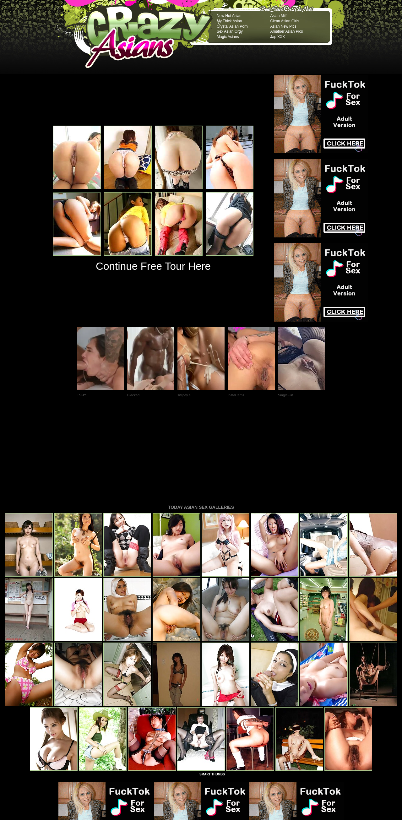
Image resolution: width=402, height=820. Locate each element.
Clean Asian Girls (284, 21)
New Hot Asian (229, 16)
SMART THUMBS (212, 688)
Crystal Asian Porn (232, 26)
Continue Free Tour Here (153, 266)
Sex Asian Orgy (230, 31)
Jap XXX (277, 37)
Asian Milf (278, 16)
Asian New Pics (283, 26)
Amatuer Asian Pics (286, 31)
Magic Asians (228, 37)
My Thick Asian (229, 21)
